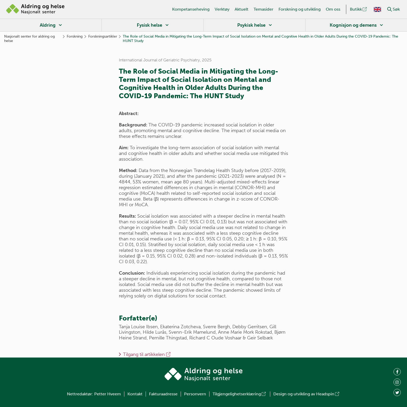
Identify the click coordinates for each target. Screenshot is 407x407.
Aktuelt (241, 9)
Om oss (333, 9)
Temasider (263, 9)
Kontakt (135, 393)
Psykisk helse (251, 25)
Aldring (48, 25)
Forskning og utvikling (300, 9)
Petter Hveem (107, 393)
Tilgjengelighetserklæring (240, 393)
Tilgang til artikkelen (147, 354)
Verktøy (222, 9)
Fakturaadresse (163, 393)
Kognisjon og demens (353, 25)
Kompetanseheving (190, 9)
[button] (389, 9)
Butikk (359, 9)
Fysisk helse (149, 25)
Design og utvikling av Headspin (306, 393)
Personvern (195, 393)
